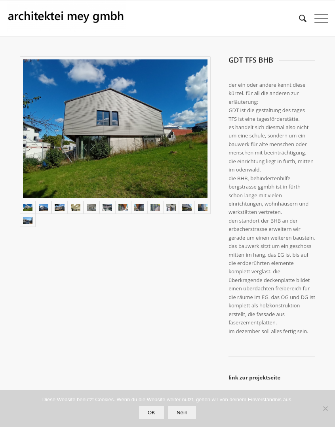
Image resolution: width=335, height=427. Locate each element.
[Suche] (298, 18)
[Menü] (317, 18)
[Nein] (325, 408)
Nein (182, 413)
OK (151, 413)
